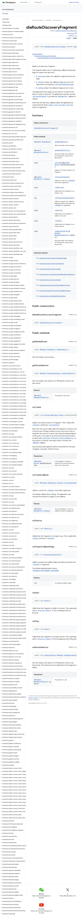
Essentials (23, 2)
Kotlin (69, 38)
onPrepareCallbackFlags (64, 84)
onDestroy (58, 187)
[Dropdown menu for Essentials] (30, 2)
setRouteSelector (61, 231)
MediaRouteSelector (41, 152)
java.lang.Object (37, 54)
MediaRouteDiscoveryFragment (55, 47)
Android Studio (74, 2)
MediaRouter (62, 96)
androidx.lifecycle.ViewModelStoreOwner (53, 296)
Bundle (57, 165)
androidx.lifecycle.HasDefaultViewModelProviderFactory (57, 274)
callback (71, 180)
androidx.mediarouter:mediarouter (66, 31)
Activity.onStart (44, 611)
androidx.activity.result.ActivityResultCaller (53, 258)
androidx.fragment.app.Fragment (45, 56)
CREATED (36, 443)
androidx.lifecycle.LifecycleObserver (58, 438)
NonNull (38, 142)
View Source (71, 33)
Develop (48, 20)
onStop (40, 88)
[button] (12, 28)
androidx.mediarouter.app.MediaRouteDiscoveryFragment (56, 58)
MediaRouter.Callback (42, 179)
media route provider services (61, 105)
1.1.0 (75, 36)
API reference (8, 9)
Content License (33, 698)
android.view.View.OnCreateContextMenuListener (55, 291)
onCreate (41, 76)
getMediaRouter (60, 142)
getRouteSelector (61, 150)
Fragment (76, 47)
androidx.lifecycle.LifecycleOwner (50, 280)
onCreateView (54, 425)
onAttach (36, 425)
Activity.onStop (44, 639)
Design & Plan (39, 2)
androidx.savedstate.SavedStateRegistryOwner (55, 285)
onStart (41, 82)
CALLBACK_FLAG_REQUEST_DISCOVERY (46, 571)
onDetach (50, 538)
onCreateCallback (39, 96)
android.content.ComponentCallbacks (52, 263)
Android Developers (38, 20)
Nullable (66, 163)
